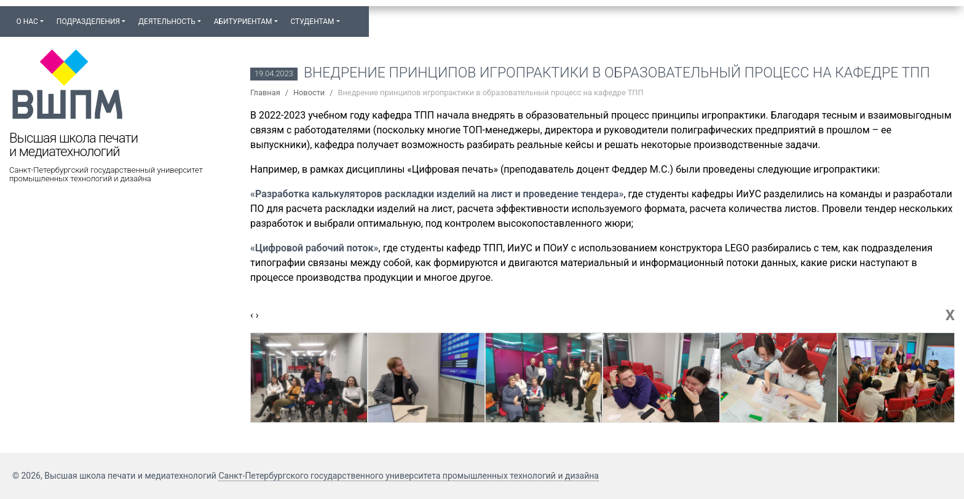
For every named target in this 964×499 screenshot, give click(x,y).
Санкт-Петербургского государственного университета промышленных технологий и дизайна (408, 476)
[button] (352, 16)
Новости (309, 92)
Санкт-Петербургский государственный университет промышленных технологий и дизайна (106, 174)
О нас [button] (27, 21)
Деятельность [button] (167, 21)
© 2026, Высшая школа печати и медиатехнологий (115, 476)
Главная (265, 92)
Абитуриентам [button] (243, 21)
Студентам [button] (312, 21)
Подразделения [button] (88, 21)
